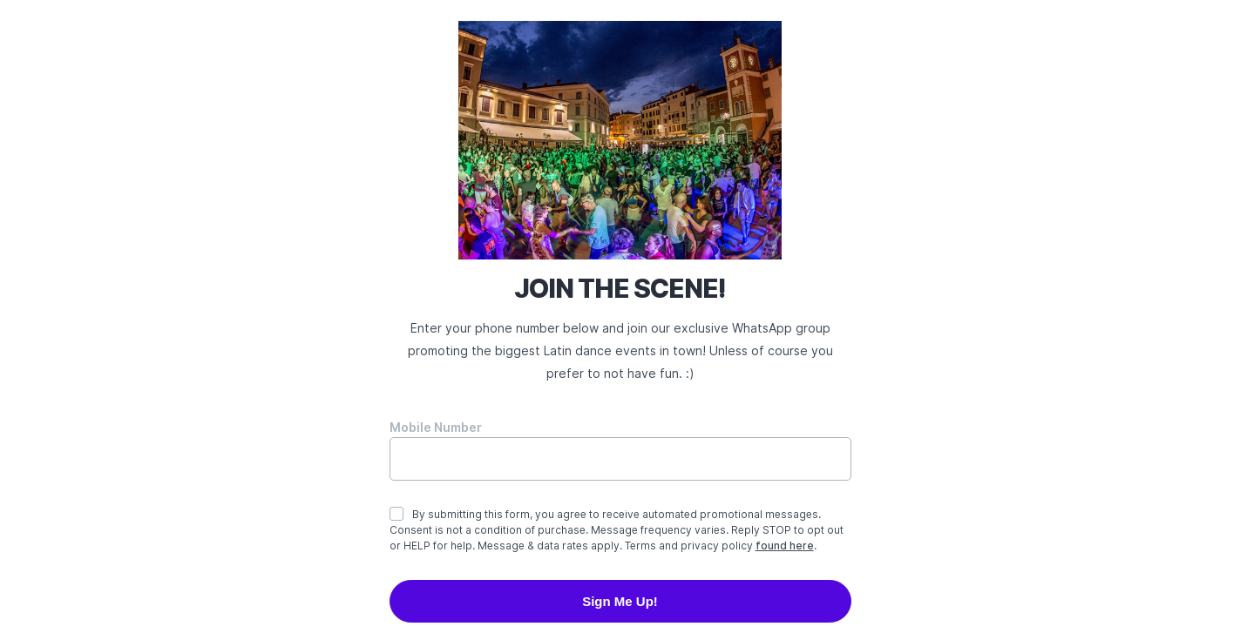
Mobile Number (436, 427)
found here (785, 545)
